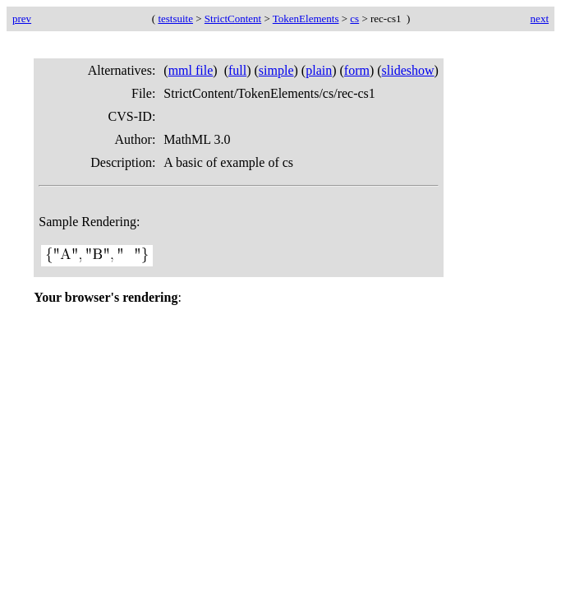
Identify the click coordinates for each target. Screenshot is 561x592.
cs (354, 18)
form (357, 70)
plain (319, 70)
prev (21, 18)
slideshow (408, 70)
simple (276, 70)
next (540, 18)
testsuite (175, 18)
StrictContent (233, 18)
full (237, 70)
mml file (191, 70)
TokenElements (306, 18)
